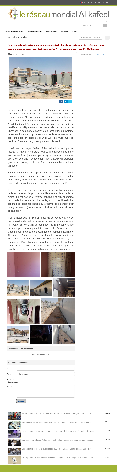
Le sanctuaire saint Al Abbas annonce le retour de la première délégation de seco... (58, 431)
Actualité (22, 37)
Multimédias (64, 31)
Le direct (74, 31)
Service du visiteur (51, 31)
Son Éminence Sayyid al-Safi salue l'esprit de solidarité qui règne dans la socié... (57, 413)
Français (84, 2)
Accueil (11, 37)
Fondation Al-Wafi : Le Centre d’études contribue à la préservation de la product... (58, 422)
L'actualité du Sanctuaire (34, 31)
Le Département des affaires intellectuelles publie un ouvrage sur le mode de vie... (58, 458)
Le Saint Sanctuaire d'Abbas (14, 31)
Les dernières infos (85, 54)
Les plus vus (101, 54)
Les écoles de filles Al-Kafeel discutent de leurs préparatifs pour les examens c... (57, 440)
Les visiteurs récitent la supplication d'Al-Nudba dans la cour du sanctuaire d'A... (57, 449)
